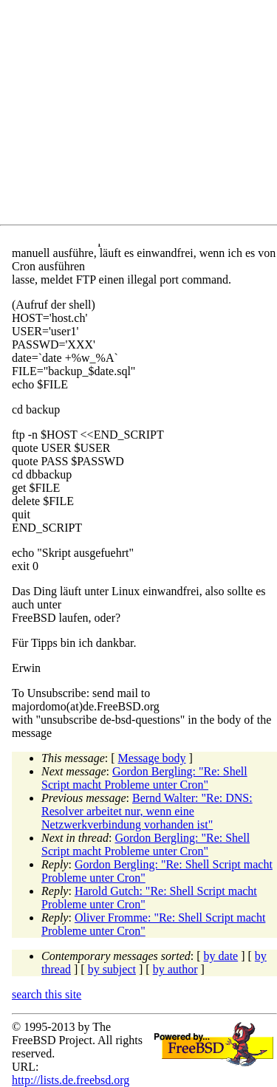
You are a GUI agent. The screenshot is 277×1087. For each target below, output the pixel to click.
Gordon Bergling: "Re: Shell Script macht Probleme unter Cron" (144, 778)
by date (221, 956)
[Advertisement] (144, 115)
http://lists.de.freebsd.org (70, 1080)
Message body (152, 758)
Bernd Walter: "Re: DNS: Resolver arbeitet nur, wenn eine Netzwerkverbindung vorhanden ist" (147, 811)
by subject (112, 969)
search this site (46, 994)
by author (175, 969)
